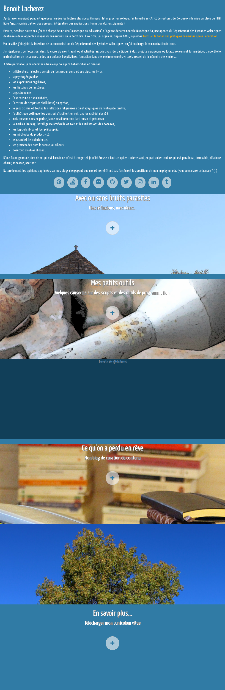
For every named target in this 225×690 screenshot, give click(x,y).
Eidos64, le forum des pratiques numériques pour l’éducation (180, 36)
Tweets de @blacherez (112, 361)
